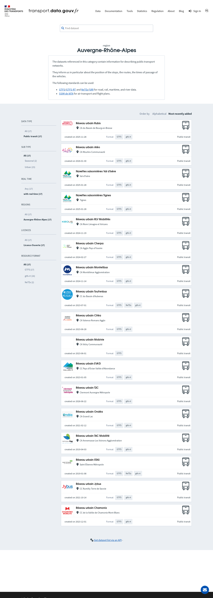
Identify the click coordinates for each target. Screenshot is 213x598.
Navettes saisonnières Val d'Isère (96, 171)
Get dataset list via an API (108, 540)
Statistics (142, 11)
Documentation (113, 11)
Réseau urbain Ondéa (89, 412)
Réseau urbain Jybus (88, 484)
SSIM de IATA (66, 93)
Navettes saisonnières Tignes (93, 195)
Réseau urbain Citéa (88, 315)
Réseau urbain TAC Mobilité (92, 436)
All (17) (28, 131)
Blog (181, 11)
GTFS (62, 89)
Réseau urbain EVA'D (88, 363)
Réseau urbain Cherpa (90, 243)
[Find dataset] (106, 28)
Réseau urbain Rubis (88, 123)
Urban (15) (30, 167)
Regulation (157, 11)
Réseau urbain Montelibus (92, 267)
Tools (130, 11)
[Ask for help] (205, 590)
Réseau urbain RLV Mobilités (93, 219)
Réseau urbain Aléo (88, 147)
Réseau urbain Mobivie (90, 340)
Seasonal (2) (31, 160)
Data (98, 11)
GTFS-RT (71, 89)
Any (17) (29, 188)
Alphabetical (159, 113)
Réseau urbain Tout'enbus (91, 291)
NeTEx (84, 89)
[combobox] (106, 28)
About (171, 11)
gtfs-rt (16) (30, 275)
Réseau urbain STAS (88, 460)
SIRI (91, 89)
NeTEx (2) (29, 282)
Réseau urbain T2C (87, 388)
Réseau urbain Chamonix (91, 508)
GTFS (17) (29, 269)
